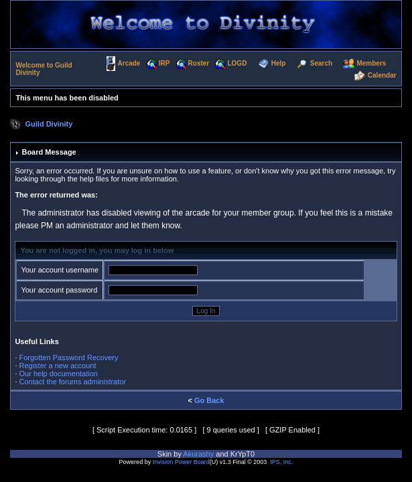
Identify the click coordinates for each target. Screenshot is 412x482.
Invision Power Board (181, 462)
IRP (164, 63)
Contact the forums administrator (73, 382)
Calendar (382, 76)
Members (371, 63)
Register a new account (57, 366)
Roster (199, 63)
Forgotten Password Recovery (69, 357)
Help (278, 63)
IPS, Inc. (281, 462)
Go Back (209, 400)
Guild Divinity (49, 124)
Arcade (129, 63)
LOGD (237, 63)
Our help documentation (58, 374)
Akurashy (198, 454)
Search (321, 63)
